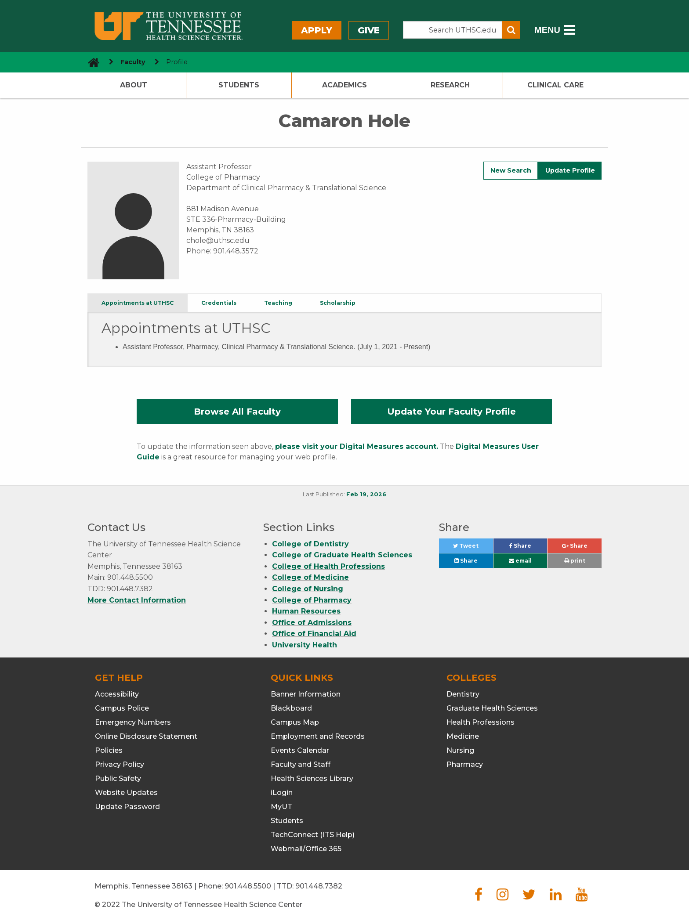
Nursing (460, 750)
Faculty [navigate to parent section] (132, 62)
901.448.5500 (248, 886)
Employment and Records (318, 736)
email (520, 560)
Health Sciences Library (312, 778)
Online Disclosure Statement (146, 736)
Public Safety (118, 778)
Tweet (473, 547)
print (574, 560)
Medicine (462, 736)
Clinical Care (555, 85)
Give (369, 30)
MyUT (281, 806)
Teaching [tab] (278, 303)
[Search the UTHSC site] (452, 30)
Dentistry (462, 694)
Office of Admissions (312, 622)
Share (528, 547)
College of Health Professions (328, 566)
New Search (510, 170)
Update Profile (570, 170)
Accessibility (117, 694)
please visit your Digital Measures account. (356, 446)
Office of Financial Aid (314, 633)
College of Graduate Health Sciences (342, 555)
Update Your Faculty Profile (451, 411)
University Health (304, 645)
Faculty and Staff (300, 764)
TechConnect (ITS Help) (313, 835)
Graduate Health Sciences (492, 708)
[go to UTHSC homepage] (90, 62)
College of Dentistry (310, 544)
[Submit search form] (511, 30)
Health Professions (480, 722)
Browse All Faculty (237, 411)
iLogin (282, 792)
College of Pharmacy (312, 600)
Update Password (127, 806)
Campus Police (122, 708)
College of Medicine (310, 577)
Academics (344, 85)
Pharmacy (464, 764)
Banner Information (306, 694)
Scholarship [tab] (337, 303)
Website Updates (126, 792)
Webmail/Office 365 (306, 849)
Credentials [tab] (218, 303)
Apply (316, 30)
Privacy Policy (119, 764)
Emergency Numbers (133, 722)
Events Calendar (300, 750)
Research (450, 85)
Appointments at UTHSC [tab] (138, 303)
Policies (109, 750)
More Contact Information (136, 600)
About (133, 85)
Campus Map (295, 722)
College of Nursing (307, 589)
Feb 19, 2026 (366, 494)
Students (238, 85)
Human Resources (306, 611)
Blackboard (291, 708)
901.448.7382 (318, 886)
